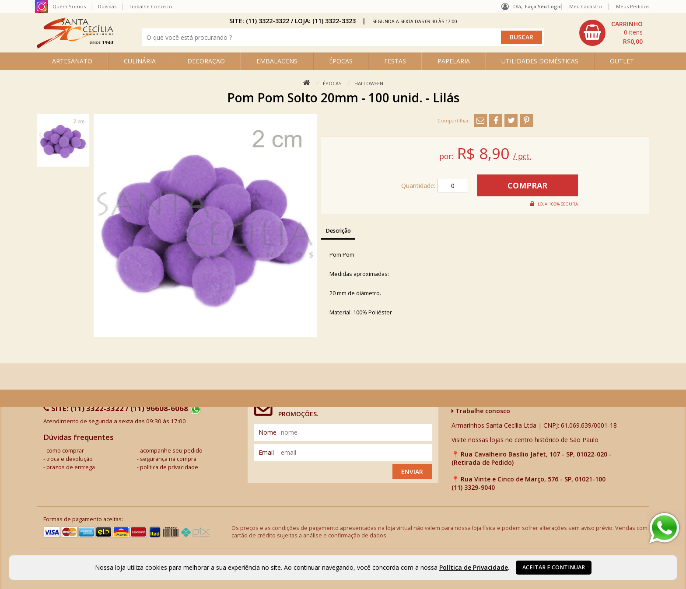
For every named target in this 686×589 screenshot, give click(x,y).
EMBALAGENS (277, 61)
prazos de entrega (70, 467)
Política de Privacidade (473, 567)
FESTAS (395, 61)
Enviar (412, 471)
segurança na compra (168, 459)
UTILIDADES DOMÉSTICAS (539, 61)
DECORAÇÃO (206, 61)
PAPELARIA (454, 61)
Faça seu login (543, 6)
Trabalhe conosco (481, 411)
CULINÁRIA (140, 61)
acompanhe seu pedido (171, 450)
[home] (75, 46)
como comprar (65, 450)
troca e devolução (69, 459)
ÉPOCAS (341, 61)
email (266, 452)
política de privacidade (169, 467)
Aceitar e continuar (553, 567)
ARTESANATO (72, 61)
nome (267, 432)
